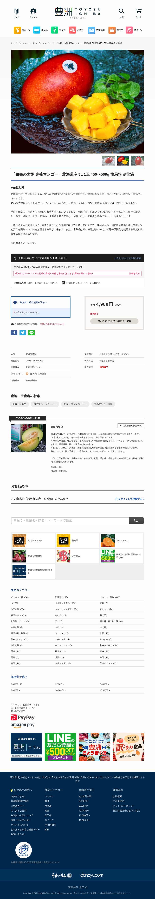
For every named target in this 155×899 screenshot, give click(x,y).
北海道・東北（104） (110, 645)
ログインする (17, 796)
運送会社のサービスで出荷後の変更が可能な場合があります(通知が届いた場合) (54, 273)
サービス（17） (62, 633)
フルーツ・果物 (29, 43)
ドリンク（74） (107, 609)
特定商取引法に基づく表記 (126, 810)
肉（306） (15, 603)
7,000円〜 (15, 690)
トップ (14, 43)
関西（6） (15, 657)
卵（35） (104, 615)
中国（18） (105, 657)
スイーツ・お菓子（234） (67, 609)
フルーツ (22, 30)
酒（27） (59, 621)
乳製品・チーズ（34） (21, 621)
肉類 (47, 810)
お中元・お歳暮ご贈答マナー (25, 829)
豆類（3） (104, 603)
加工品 (115, 30)
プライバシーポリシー (124, 806)
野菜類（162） (62, 597)
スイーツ (134, 30)
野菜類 (58, 30)
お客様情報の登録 (20, 801)
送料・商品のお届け (21, 820)
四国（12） (16, 663)
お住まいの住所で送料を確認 (127, 258)
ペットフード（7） (64, 645)
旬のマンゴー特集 (103, 404)
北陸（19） (60, 657)
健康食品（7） (17, 627)
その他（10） (61, 615)
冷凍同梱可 (50, 824)
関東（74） (16, 651)
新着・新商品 (19, 404)
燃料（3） (60, 627)
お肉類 (76, 30)
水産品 (40, 30)
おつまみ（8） (106, 639)
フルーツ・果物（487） (111, 597)
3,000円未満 (16, 684)
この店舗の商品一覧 (132, 425)
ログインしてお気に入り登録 (114, 321)
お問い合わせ (17, 834)
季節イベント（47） (109, 663)
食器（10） (105, 633)
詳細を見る (134, 273)
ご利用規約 (118, 801)
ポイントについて (20, 824)
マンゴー (46, 43)
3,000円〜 (59, 684)
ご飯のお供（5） (63, 639)
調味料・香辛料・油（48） (112, 621)
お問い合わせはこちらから (52, 324)
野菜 (47, 801)
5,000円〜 (104, 684)
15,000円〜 (105, 690)
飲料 (47, 829)
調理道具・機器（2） (20, 633)
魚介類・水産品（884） (66, 603)
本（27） (104, 627)
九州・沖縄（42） (63, 663)
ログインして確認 (38, 374)
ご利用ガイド (17, 806)
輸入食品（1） (17, 645)
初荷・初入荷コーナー (75, 404)
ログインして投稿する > (131, 499)
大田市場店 (31, 354)
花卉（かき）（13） (20, 639)
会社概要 (117, 796)
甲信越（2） (61, 651)
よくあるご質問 (18, 810)
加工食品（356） (19, 609)
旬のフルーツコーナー (45, 404)
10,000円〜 (60, 690)
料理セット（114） (20, 615)
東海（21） (105, 651)
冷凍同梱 (96, 30)
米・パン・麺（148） (21, 597)
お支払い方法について (22, 815)
